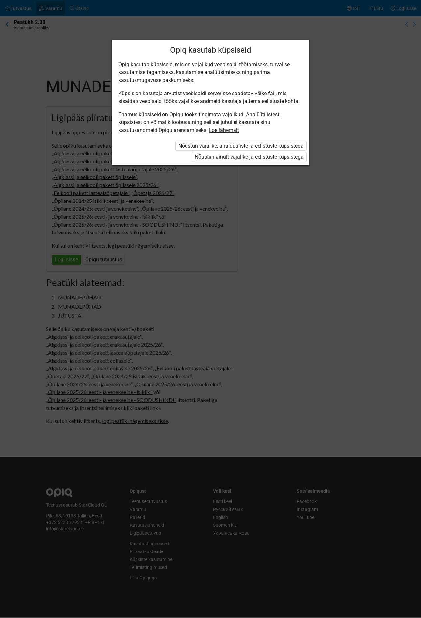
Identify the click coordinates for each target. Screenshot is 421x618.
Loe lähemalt (224, 130)
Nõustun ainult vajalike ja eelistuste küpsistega (249, 157)
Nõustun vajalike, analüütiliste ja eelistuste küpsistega (241, 146)
